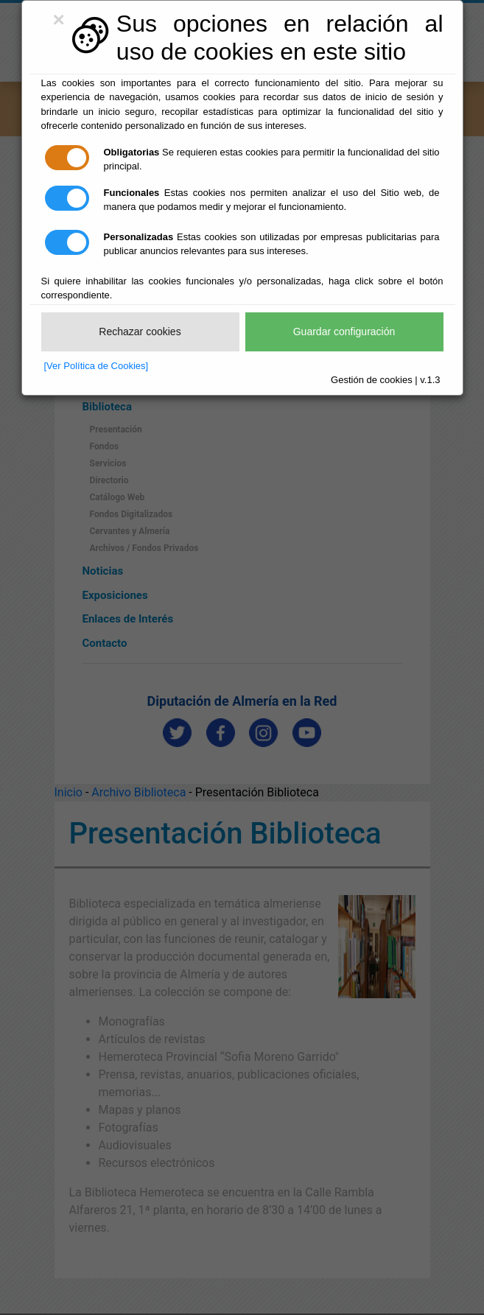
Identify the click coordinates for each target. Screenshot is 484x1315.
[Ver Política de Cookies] (96, 365)
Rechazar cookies (139, 331)
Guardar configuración (344, 331)
